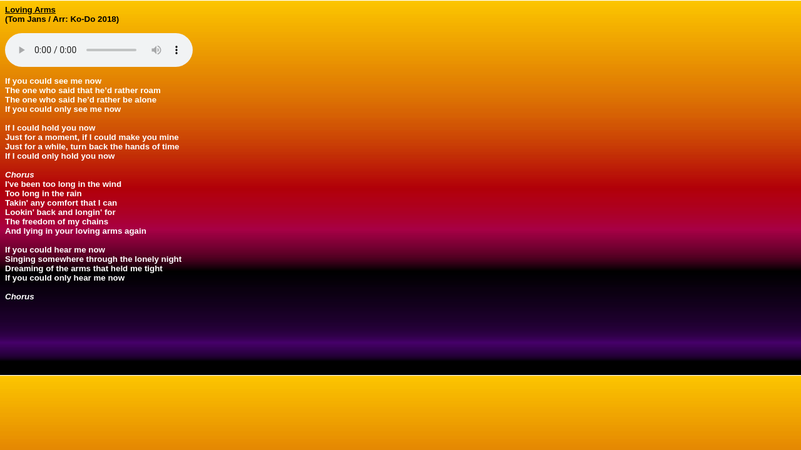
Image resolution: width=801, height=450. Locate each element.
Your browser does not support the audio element (99, 50)
